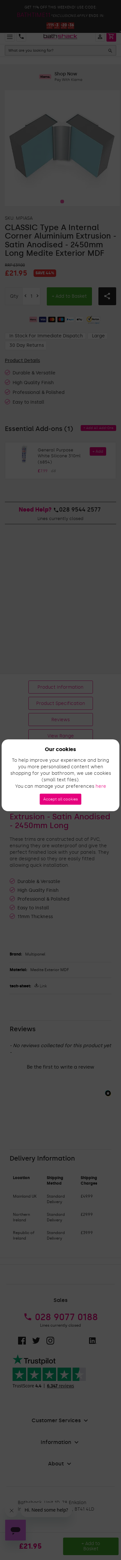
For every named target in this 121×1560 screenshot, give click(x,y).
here (101, 786)
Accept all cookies (60, 799)
